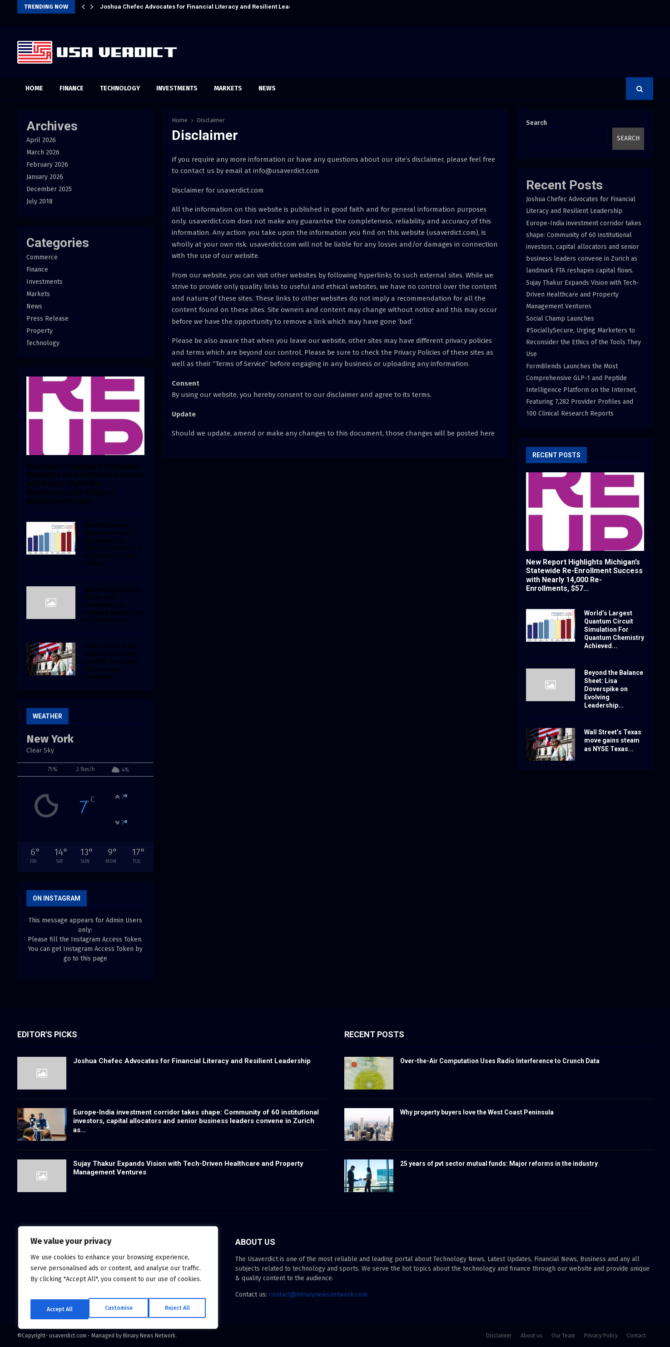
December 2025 (49, 189)
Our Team (563, 1335)
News (267, 88)
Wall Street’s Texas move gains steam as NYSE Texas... (612, 740)
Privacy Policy (601, 1335)
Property (39, 331)
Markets (228, 88)
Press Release (47, 318)
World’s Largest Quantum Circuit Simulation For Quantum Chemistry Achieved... (614, 629)
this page (93, 958)
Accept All (178, 1309)
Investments (177, 88)
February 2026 (47, 164)
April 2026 (41, 140)
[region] (118, 1281)
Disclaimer (498, 1335)
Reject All (119, 1309)
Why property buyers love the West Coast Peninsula (477, 1112)
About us (531, 1335)
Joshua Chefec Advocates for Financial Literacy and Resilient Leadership (205, 6)
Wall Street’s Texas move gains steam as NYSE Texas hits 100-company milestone (111, 661)
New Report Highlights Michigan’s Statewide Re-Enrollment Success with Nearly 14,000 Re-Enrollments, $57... (584, 575)
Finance (72, 88)
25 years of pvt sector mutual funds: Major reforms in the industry (499, 1163)
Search (536, 123)
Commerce (42, 257)
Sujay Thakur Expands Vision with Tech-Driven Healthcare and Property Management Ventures (582, 294)
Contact (636, 1335)
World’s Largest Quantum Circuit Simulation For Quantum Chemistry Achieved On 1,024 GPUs (112, 544)
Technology (120, 88)
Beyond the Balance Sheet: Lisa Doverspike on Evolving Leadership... (613, 689)
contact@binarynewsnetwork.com (318, 1294)
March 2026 (43, 152)
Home (34, 88)
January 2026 (44, 177)
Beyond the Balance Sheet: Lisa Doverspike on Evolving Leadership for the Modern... (113, 605)
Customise (59, 1309)
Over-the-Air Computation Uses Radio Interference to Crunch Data (500, 1061)
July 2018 (39, 201)
